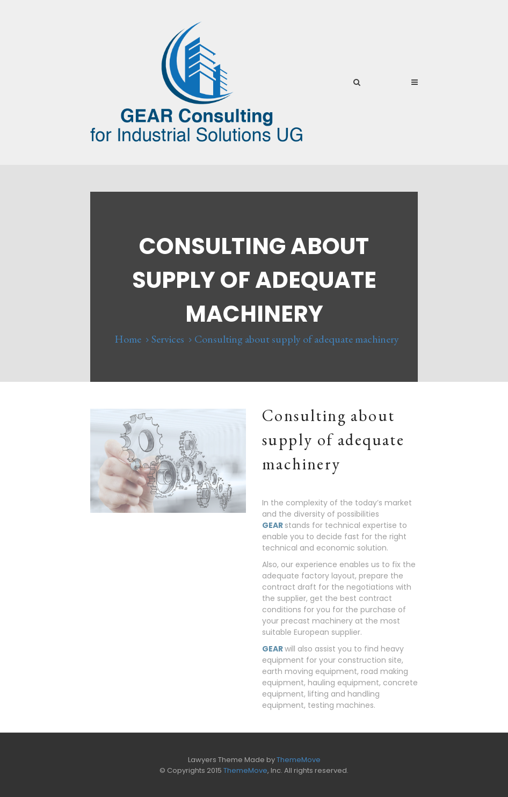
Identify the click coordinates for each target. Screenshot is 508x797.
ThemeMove (299, 760)
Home (127, 339)
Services (167, 339)
